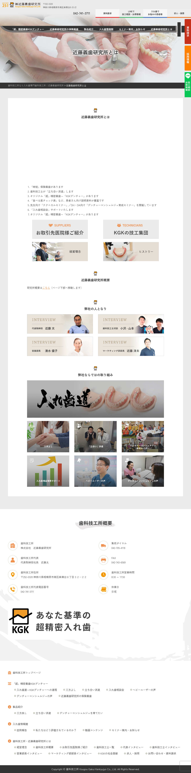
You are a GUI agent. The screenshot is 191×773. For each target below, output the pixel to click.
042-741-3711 (81, 13)
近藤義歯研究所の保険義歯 (64, 29)
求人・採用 (179, 13)
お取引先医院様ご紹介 (75, 747)
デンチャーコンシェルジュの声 (34, 696)
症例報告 (22, 730)
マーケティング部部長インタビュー (71, 753)
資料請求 (107, 13)
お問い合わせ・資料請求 (162, 753)
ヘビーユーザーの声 (144, 690)
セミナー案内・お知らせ (132, 29)
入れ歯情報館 (106, 29)
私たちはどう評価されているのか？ (56, 730)
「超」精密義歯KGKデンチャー (27, 29)
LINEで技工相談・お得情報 (131, 13)
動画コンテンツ (94, 730)
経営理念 (22, 747)
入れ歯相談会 (116, 690)
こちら (46, 288)
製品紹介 (89, 29)
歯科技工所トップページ (27, 672)
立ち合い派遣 (92, 690)
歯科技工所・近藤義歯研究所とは (32, 741)
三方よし (71, 690)
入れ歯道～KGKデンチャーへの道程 (37, 690)
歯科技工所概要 (44, 747)
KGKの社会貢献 (109, 753)
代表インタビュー (133, 747)
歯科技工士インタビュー (166, 747)
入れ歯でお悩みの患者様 (155, 13)
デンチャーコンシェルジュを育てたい (81, 713)
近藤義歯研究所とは (161, 29)
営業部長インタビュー (29, 753)
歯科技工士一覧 (105, 747)
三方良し (22, 713)
